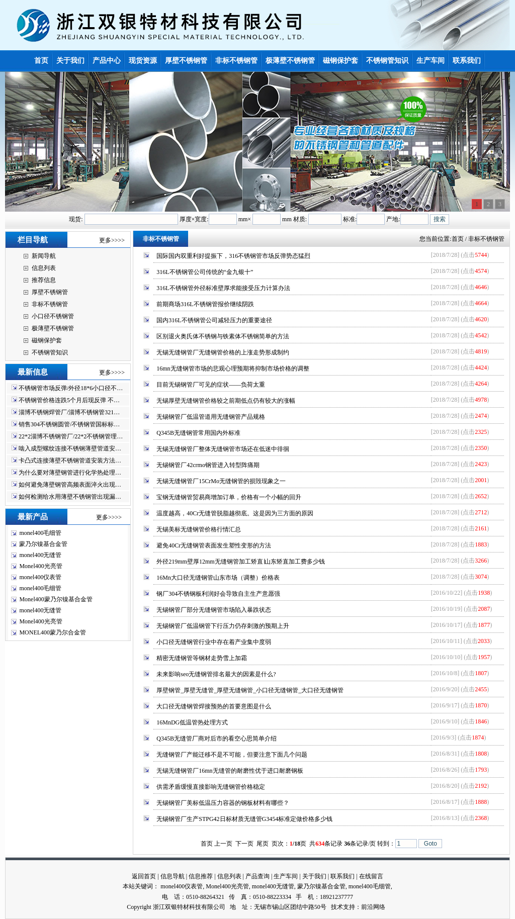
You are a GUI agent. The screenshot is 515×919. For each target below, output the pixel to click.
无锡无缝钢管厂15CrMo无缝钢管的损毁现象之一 (221, 481)
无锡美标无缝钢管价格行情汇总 (198, 529)
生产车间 (286, 876)
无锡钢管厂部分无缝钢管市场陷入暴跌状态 (213, 609)
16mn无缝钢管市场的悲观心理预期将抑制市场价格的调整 (232, 368)
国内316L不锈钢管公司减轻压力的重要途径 (214, 320)
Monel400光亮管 (40, 566)
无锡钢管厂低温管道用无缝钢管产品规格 (210, 416)
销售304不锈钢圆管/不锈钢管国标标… (69, 424)
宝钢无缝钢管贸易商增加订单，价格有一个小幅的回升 (228, 497)
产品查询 (257, 876)
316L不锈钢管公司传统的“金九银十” (204, 271)
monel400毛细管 (40, 532)
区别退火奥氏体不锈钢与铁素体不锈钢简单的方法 (222, 336)
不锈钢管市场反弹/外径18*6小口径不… (71, 388)
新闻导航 (44, 255)
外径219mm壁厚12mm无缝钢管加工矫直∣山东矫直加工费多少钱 (240, 561)
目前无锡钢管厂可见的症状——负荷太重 (210, 384)
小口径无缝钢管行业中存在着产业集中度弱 (213, 642)
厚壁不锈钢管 (50, 292)
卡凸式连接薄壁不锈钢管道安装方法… (70, 460)
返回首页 (144, 876)
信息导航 (172, 876)
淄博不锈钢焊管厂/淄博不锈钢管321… (69, 412)
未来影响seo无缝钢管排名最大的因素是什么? (216, 674)
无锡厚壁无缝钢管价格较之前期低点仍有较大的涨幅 (225, 400)
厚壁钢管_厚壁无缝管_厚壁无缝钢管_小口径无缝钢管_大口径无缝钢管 (250, 690)
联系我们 (342, 876)
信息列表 (44, 267)
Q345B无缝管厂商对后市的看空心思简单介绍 (216, 738)
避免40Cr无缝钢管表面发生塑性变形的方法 (213, 545)
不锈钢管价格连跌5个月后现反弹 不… (69, 400)
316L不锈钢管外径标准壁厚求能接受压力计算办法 (223, 288)
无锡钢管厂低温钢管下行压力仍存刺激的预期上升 (222, 625)
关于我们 (314, 876)
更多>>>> (112, 240)
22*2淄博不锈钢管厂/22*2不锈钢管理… (71, 436)
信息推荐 (201, 876)
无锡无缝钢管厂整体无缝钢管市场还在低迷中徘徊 (222, 448)
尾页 (262, 843)
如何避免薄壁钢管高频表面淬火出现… (70, 484)
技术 (337, 906)
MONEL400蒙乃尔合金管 (52, 632)
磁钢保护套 (47, 340)
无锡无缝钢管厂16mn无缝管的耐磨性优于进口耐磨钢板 (229, 770)
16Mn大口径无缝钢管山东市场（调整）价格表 (218, 577)
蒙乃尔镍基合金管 (43, 543)
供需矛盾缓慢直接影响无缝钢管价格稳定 (210, 786)
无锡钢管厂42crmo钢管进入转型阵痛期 (208, 465)
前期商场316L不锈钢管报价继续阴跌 (204, 304)
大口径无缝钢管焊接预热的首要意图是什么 (213, 706)
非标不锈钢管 (50, 304)
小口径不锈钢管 (53, 316)
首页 (458, 238)
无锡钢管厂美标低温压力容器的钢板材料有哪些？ (222, 802)
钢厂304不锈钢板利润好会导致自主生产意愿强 (218, 593)
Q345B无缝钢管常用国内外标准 (198, 432)
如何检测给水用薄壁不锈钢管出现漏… (70, 496)
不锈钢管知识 (50, 352)
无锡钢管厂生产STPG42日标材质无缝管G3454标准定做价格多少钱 (244, 818)
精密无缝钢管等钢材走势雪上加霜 (201, 658)
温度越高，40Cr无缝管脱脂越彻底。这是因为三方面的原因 (234, 513)
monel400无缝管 (40, 555)
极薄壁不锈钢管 (53, 328)
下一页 (244, 843)
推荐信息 (44, 280)
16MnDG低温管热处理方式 (192, 722)
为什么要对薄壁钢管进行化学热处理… (70, 472)
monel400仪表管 (40, 577)
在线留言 (371, 876)
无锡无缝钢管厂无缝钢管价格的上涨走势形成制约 (222, 352)
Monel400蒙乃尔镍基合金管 (55, 599)
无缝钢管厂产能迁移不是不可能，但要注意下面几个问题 (231, 754)
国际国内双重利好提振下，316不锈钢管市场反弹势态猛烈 (233, 255)
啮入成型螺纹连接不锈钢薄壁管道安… (70, 448)
